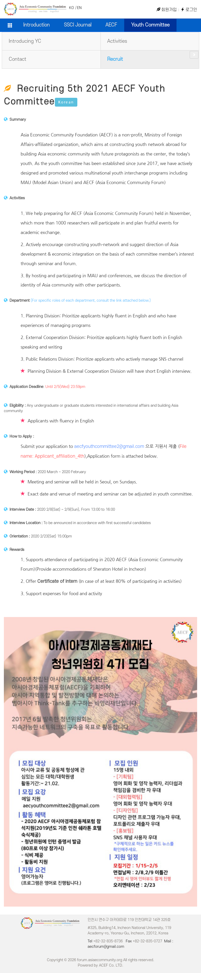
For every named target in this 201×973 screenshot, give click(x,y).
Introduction (36, 25)
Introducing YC (25, 41)
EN (79, 8)
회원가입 (166, 9)
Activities (117, 41)
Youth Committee (150, 25)
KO (71, 8)
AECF (111, 25)
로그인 (189, 9)
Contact (17, 59)
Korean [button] (66, 102)
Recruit (115, 59)
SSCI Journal (77, 25)
